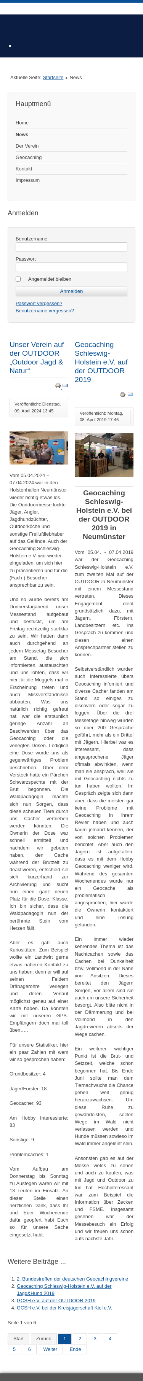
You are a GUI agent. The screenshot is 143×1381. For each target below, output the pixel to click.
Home (22, 123)
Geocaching (29, 157)
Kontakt (24, 169)
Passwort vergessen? (39, 303)
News (22, 134)
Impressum (28, 180)
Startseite (53, 77)
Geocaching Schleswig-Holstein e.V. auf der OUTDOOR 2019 (101, 361)
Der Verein (27, 146)
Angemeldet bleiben (49, 279)
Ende (75, 1349)
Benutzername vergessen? (45, 310)
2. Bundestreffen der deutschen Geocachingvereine (72, 1279)
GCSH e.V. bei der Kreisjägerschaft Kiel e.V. (64, 1308)
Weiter (50, 1349)
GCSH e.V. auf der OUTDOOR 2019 (56, 1300)
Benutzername (31, 239)
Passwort (26, 259)
